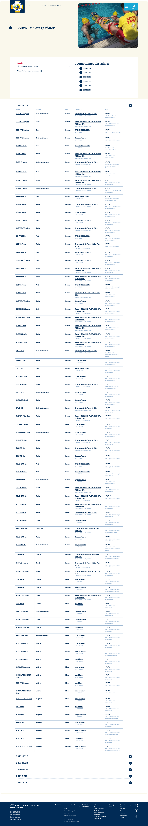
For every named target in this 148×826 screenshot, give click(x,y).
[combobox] (45, 66)
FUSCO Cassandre (22, 643)
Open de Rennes (80, 138)
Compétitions (123, 815)
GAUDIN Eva (20, 351)
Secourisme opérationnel (85, 805)
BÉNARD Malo (21, 154)
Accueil (31, 6)
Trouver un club (15, 815)
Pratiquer (122, 811)
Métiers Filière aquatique (70, 811)
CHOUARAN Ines (21, 384)
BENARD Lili (20, 723)
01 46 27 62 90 (15, 812)
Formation (58, 805)
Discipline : (20, 63)
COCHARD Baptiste (22, 114)
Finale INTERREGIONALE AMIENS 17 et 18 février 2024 (88, 123)
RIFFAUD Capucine (22, 563)
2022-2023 (85, 72)
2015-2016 (85, 85)
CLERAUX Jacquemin (23, 667)
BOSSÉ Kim (20, 715)
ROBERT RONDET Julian (24, 699)
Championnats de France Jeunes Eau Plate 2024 (87, 556)
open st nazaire (80, 424)
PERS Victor (20, 707)
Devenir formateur (68, 819)
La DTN (122, 817)
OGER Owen (20, 555)
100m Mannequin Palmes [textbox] (29, 66)
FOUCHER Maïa (21, 464)
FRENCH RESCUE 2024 (82, 130)
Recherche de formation (70, 805)
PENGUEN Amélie (22, 528)
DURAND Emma (21, 146)
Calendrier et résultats (40, 6)
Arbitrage (122, 813)
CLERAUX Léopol (22, 400)
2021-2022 (85, 77)
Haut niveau (123, 808)
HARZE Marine (21, 196)
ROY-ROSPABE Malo (23, 627)
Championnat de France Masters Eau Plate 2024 (87, 530)
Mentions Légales (16, 819)
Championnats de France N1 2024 (86, 114)
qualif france (79, 604)
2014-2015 (85, 90)
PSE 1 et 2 (66, 813)
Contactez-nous (15, 817)
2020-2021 (85, 81)
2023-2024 (85, 68)
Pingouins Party (80, 545)
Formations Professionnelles (71, 821)
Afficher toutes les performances (28, 71)
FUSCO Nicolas (21, 545)
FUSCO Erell (20, 730)
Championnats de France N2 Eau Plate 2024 (87, 245)
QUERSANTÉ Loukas (23, 228)
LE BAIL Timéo (21, 244)
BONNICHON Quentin (23, 309)
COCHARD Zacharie (22, 683)
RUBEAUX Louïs (21, 334)
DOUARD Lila (20, 448)
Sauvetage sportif (111, 805)
